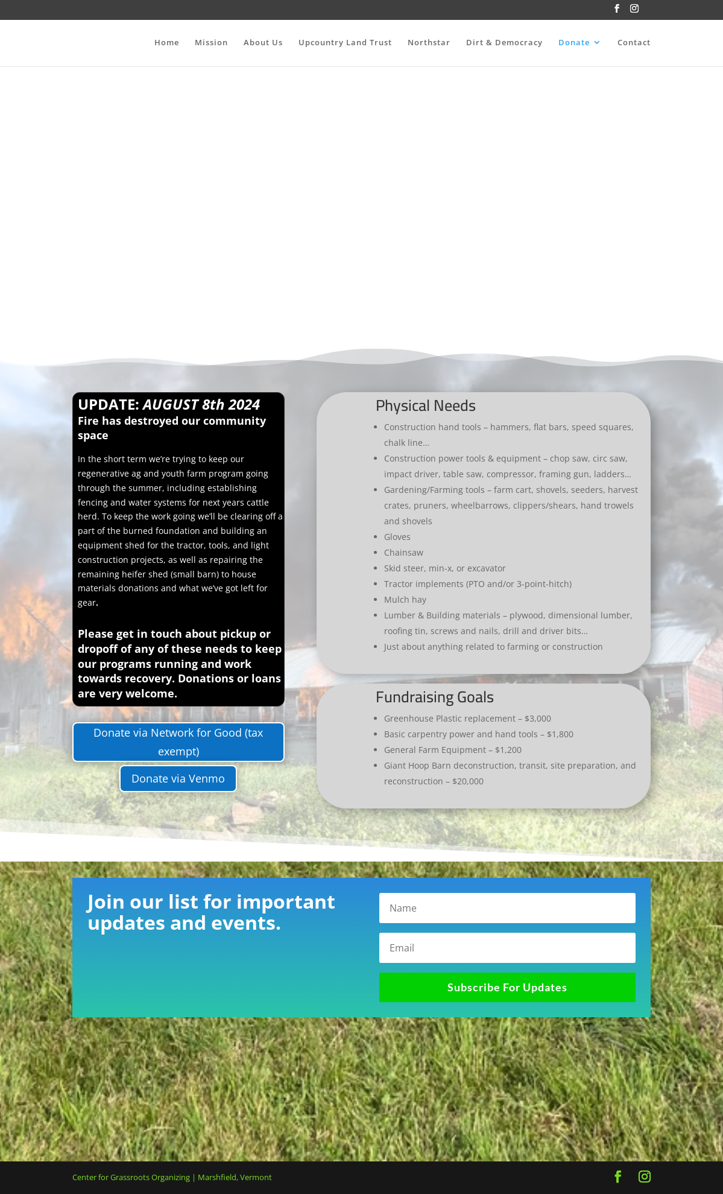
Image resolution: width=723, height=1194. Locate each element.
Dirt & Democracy (504, 43)
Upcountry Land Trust (345, 43)
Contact (634, 43)
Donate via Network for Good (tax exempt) (178, 741)
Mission (211, 43)
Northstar (429, 43)
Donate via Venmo (178, 778)
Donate (574, 43)
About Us (263, 43)
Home (166, 43)
